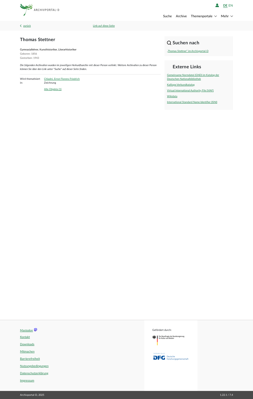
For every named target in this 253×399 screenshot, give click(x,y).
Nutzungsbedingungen (34, 366)
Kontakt (25, 337)
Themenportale (202, 16)
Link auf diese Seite (104, 25)
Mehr (225, 16)
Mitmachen (27, 351)
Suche (167, 16)
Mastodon (26, 330)
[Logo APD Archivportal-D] (40, 10)
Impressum (27, 380)
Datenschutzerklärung (34, 373)
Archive (181, 16)
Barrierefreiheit (30, 358)
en (230, 5)
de (225, 5)
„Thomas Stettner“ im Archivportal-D (187, 51)
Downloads (27, 344)
